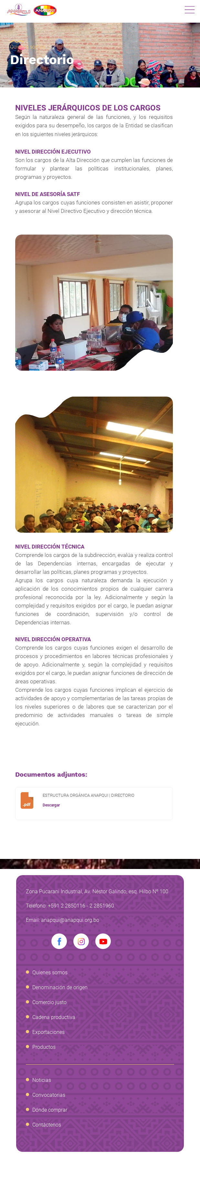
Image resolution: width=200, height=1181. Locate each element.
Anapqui (32, 10)
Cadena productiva (53, 1017)
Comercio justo (49, 1002)
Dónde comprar (49, 1110)
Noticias (41, 1080)
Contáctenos (46, 1125)
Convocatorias (48, 1095)
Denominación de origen (60, 987)
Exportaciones (48, 1032)
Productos (44, 1047)
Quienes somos (27, 47)
